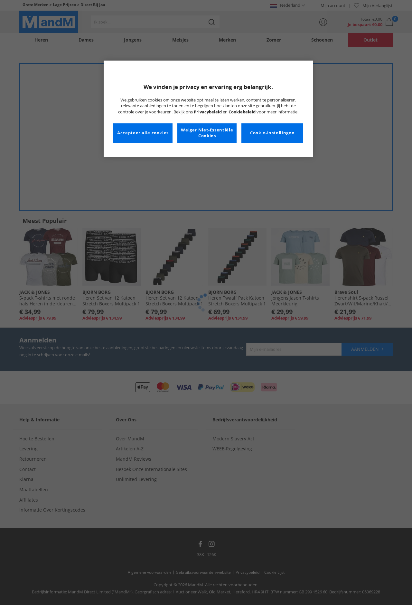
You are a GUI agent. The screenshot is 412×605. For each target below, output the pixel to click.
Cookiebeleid (242, 112)
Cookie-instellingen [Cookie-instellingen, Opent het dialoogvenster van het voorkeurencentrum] (272, 133)
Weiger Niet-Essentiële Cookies (207, 133)
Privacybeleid (208, 112)
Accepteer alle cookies (143, 133)
